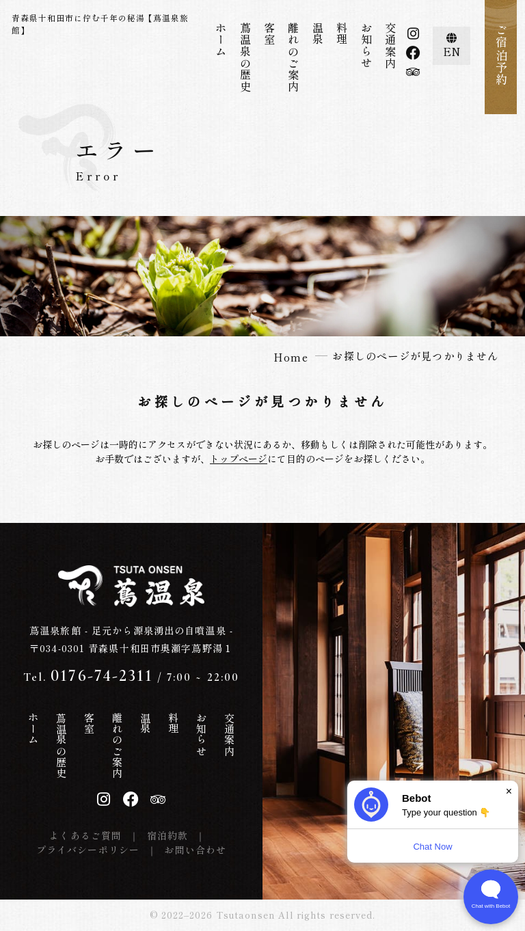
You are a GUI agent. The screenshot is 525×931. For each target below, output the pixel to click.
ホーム (221, 39)
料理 (342, 34)
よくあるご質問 (85, 835)
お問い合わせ (195, 849)
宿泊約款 (168, 835)
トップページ (238, 459)
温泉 (318, 34)
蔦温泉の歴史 (245, 57)
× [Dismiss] (509, 791)
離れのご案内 (293, 57)
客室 (269, 34)
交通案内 (390, 45)
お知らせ (366, 45)
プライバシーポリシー (87, 849)
